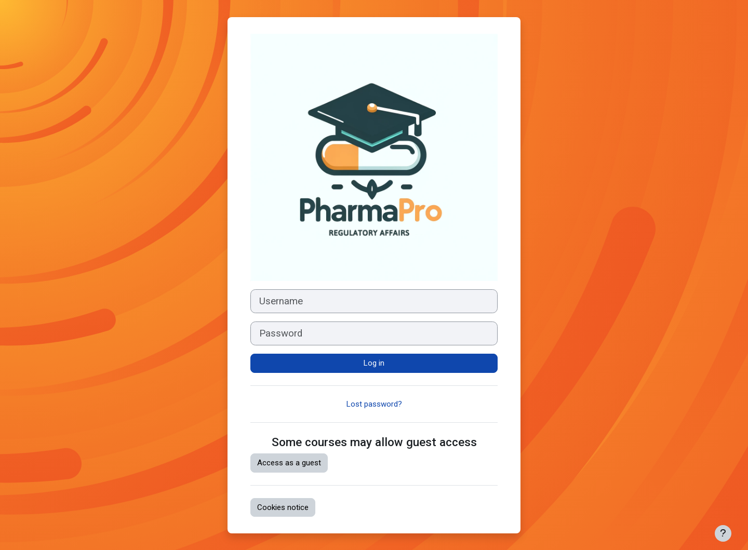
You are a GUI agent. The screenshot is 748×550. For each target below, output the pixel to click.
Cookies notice (283, 507)
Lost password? (374, 404)
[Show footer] (723, 533)
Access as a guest (289, 462)
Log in (374, 363)
